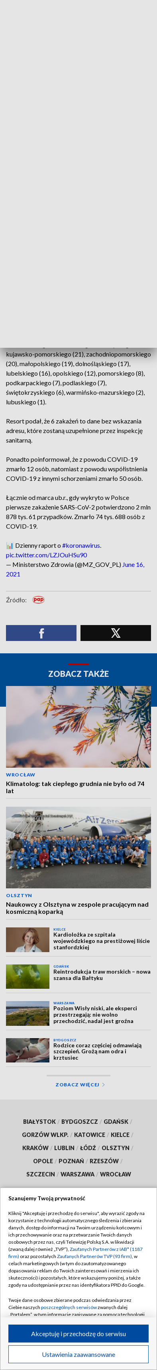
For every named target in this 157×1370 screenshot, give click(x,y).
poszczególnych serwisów (69, 1307)
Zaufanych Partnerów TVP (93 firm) (94, 1256)
